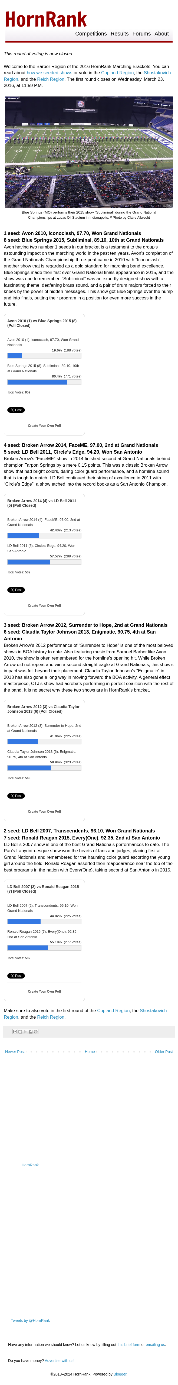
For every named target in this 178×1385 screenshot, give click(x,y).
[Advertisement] (89, 1107)
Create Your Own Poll (44, 426)
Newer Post (15, 1052)
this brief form (128, 1344)
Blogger (120, 1374)
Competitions (91, 34)
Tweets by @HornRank (30, 1320)
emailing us (155, 1344)
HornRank (30, 1165)
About (161, 34)
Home (90, 1052)
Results (120, 34)
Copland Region (117, 72)
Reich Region (50, 79)
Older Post (164, 1052)
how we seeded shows (49, 72)
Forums (142, 34)
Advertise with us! (59, 1360)
